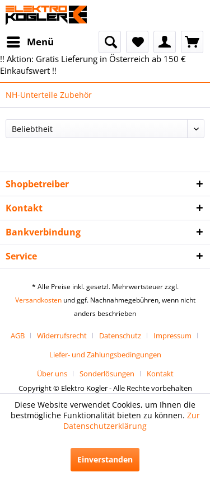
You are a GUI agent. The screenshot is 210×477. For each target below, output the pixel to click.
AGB (18, 335)
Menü (30, 40)
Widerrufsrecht (62, 335)
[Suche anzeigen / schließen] (110, 42)
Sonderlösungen (107, 374)
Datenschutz (120, 335)
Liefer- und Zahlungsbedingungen (105, 355)
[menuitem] (29, 42)
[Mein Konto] (164, 42)
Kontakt (160, 374)
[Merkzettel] (137, 42)
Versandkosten (38, 300)
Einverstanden (105, 459)
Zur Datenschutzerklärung (131, 420)
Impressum (172, 335)
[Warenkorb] (192, 42)
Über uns (52, 374)
